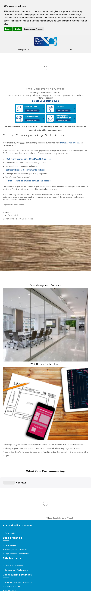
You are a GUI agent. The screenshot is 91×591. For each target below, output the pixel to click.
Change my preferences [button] (33, 29)
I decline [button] (17, 29)
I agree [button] (8, 29)
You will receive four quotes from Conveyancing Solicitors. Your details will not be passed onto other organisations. (45, 128)
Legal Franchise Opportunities (17, 502)
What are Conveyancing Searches (18, 531)
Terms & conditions (57, 577)
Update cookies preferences (45, 589)
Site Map (23, 577)
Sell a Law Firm (11, 482)
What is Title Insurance (14, 515)
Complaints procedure (75, 577)
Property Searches (12, 535)
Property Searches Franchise (16, 498)
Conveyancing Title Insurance (16, 519)
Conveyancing (13, 577)
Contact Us (9, 547)
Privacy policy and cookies (38, 577)
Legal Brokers (10, 494)
